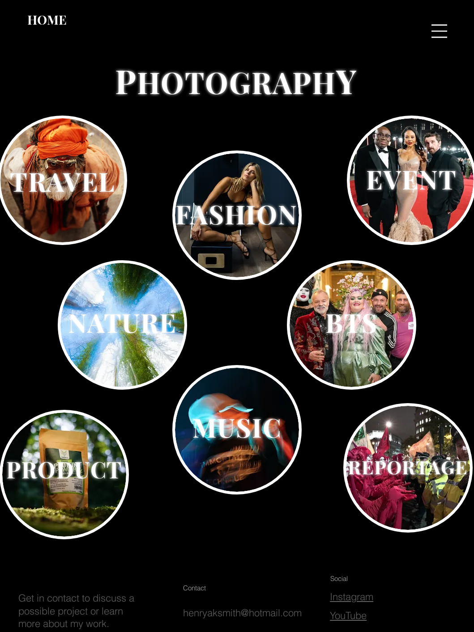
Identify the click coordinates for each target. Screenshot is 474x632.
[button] (439, 31)
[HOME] (47, 19)
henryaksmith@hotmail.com (242, 612)
